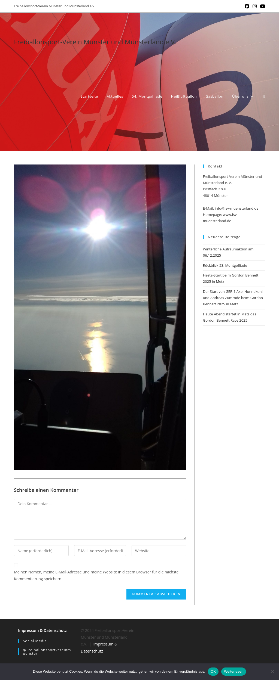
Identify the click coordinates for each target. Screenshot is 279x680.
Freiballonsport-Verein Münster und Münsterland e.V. (95, 41)
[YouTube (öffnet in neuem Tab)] (261, 6)
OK (213, 671)
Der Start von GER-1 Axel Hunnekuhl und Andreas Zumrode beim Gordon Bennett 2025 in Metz (233, 298)
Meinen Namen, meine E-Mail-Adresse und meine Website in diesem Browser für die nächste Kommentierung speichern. (96, 575)
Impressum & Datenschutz (42, 630)
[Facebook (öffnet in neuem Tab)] (247, 6)
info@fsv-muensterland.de (236, 208)
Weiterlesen (233, 671)
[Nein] (272, 671)
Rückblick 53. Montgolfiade (225, 265)
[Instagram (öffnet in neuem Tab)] (254, 6)
